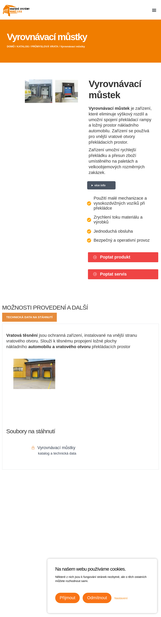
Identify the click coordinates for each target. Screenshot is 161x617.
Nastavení (121, 598)
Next (74, 72)
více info (100, 185)
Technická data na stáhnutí (29, 317)
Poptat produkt (111, 257)
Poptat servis (110, 274)
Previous (6, 72)
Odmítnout (97, 597)
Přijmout (67, 597)
